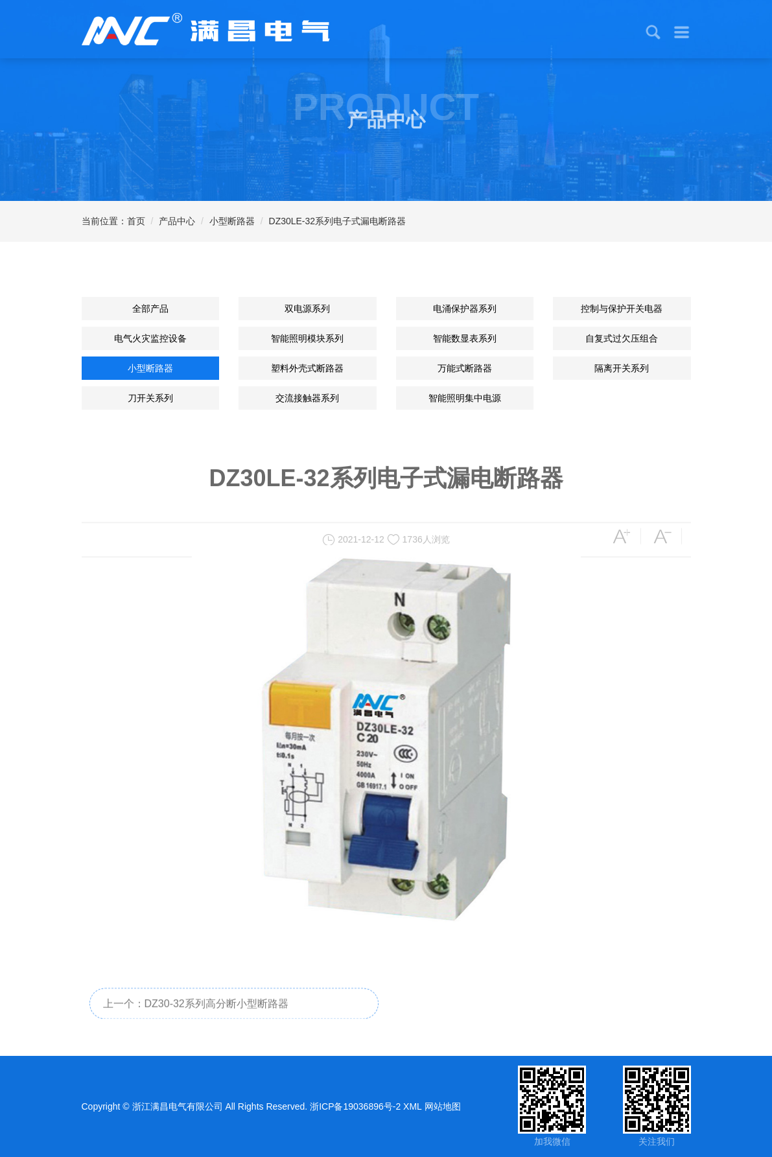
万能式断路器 (465, 368)
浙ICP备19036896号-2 (355, 1106)
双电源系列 (307, 308)
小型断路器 (232, 221)
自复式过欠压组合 (621, 338)
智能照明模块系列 (307, 338)
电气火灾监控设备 (150, 338)
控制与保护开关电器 (621, 308)
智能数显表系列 (465, 338)
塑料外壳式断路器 (307, 368)
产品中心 (177, 221)
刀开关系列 (150, 398)
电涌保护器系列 (465, 308)
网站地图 (443, 1106)
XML (412, 1106)
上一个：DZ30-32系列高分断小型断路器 (195, 1012)
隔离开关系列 (621, 368)
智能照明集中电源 (464, 398)
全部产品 (150, 308)
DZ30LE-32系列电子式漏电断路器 (337, 221)
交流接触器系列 (307, 398)
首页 (136, 221)
